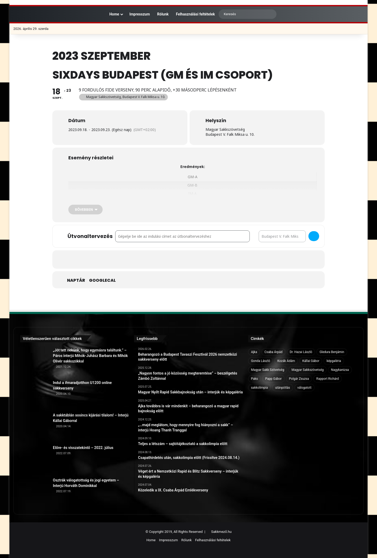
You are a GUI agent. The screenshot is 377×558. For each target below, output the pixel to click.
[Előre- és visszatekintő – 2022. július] (34, 459)
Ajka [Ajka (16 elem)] (254, 352)
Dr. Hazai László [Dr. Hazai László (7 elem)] (301, 352)
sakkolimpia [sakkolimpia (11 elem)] (259, 387)
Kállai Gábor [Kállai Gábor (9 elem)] (310, 361)
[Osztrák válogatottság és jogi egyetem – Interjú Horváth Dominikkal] (34, 492)
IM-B (192, 202)
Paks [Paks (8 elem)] (254, 379)
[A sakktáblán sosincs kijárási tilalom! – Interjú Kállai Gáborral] (34, 427)
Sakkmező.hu (221, 532)
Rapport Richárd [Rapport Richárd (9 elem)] (327, 379)
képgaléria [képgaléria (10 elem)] (333, 361)
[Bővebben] (85, 209)
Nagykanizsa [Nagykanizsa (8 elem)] (340, 370)
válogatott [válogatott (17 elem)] (304, 387)
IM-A (192, 193)
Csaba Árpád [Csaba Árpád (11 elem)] (273, 352)
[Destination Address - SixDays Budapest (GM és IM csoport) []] (282, 236)
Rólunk (163, 14)
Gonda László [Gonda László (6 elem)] (260, 361)
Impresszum (139, 14)
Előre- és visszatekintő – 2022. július (83, 448)
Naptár (76, 280)
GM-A (192, 176)
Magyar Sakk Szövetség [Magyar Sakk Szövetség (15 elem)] (267, 370)
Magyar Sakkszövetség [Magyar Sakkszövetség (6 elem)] (307, 370)
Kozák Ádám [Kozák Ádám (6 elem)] (286, 361)
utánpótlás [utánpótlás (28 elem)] (282, 387)
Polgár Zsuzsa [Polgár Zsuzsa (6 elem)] (299, 379)
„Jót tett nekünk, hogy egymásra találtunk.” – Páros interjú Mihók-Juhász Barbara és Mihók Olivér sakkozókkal (90, 355)
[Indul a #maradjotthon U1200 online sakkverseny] (34, 394)
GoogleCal (102, 280)
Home (111, 14)
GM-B (192, 185)
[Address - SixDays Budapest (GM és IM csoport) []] (182, 236)
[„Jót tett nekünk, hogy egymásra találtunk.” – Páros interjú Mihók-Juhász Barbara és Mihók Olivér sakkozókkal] (34, 362)
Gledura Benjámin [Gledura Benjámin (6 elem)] (331, 352)
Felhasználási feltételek (195, 14)
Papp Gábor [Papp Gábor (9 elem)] (273, 379)
